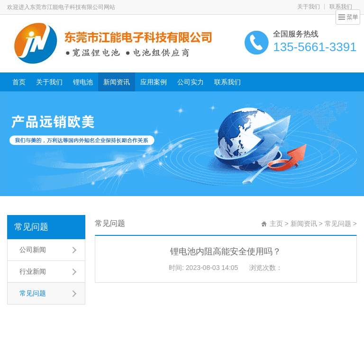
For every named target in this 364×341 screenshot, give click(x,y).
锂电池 (83, 82)
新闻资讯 (116, 82)
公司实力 (190, 82)
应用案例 (153, 82)
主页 (276, 223)
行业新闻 (32, 271)
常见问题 (31, 227)
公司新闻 (32, 249)
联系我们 (340, 6)
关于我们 (308, 6)
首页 (19, 82)
